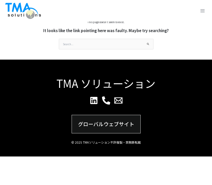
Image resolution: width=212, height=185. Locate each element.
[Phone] (106, 100)
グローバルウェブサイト (106, 124)
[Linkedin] (94, 100)
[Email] (118, 100)
